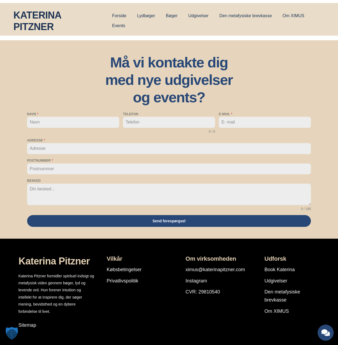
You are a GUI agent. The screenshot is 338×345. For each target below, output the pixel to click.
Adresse (36, 140)
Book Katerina (279, 268)
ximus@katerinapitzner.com (215, 268)
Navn (32, 114)
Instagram (196, 279)
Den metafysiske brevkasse (245, 15)
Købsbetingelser (124, 268)
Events (118, 25)
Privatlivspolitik (122, 279)
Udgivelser (198, 15)
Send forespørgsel (169, 221)
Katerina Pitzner (54, 260)
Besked (34, 181)
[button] (12, 333)
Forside (119, 15)
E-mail (225, 114)
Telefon (130, 114)
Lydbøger (146, 15)
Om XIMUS (293, 15)
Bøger (172, 15)
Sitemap (27, 323)
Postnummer (40, 160)
